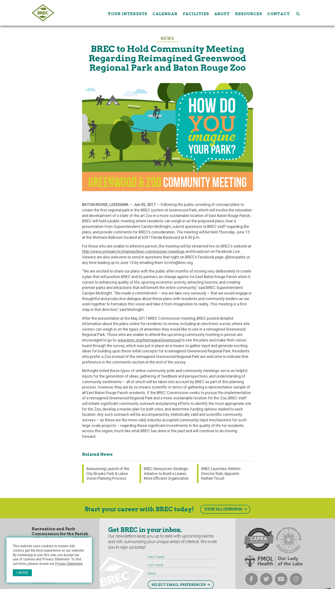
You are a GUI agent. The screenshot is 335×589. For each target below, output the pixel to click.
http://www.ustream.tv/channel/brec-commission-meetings (133, 251)
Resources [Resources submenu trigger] (248, 12)
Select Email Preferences (178, 585)
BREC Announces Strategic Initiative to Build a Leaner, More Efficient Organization (166, 474)
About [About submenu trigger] (222, 12)
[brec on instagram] (296, 579)
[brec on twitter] (266, 579)
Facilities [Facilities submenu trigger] (196, 12)
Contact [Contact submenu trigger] (278, 12)
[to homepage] (68, 12)
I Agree (22, 573)
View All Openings (223, 509)
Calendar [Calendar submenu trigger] (165, 12)
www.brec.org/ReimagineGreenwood (149, 340)
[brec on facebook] (251, 579)
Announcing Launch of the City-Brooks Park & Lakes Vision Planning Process (107, 474)
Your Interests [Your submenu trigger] (127, 12)
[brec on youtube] (281, 579)
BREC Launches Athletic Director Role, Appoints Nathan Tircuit (221, 474)
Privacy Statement (68, 564)
